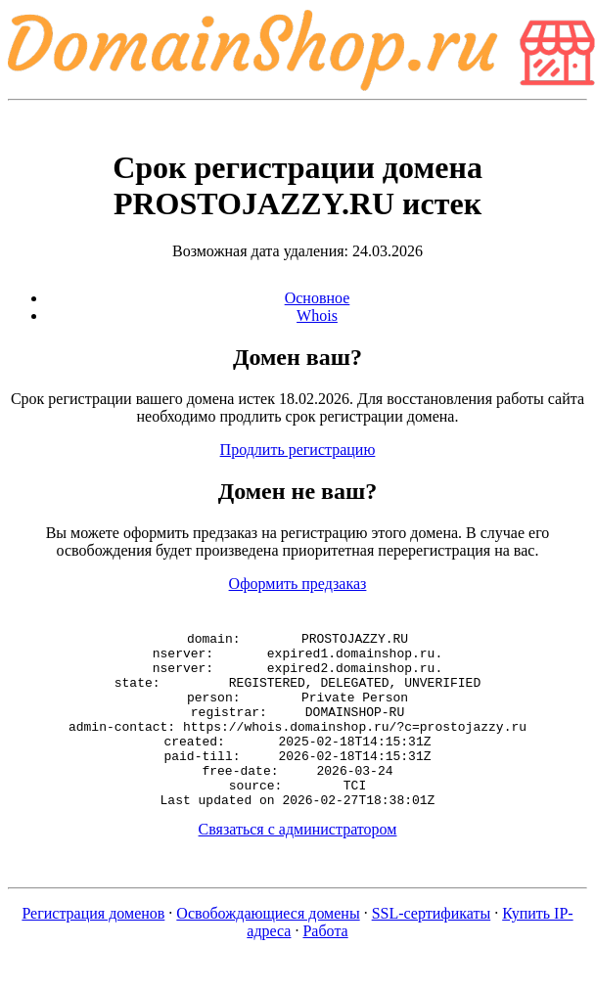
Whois (317, 315)
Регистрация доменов (93, 948)
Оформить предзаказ (298, 583)
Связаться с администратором (298, 864)
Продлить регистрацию (298, 449)
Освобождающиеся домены (267, 948)
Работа (324, 966)
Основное (317, 298)
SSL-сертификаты (431, 948)
